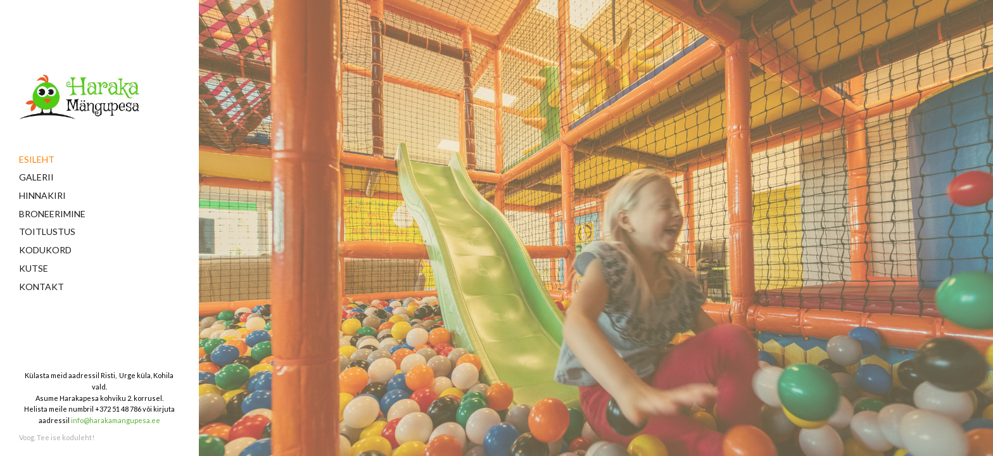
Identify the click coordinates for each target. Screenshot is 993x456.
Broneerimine (52, 213)
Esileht (36, 159)
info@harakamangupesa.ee (115, 420)
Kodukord (45, 249)
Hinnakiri (42, 195)
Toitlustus (47, 231)
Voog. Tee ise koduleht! (56, 437)
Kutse (33, 268)
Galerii (36, 177)
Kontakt (41, 286)
